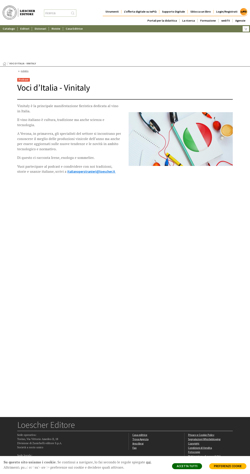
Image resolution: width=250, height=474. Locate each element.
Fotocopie (194, 417)
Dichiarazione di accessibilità (204, 421)
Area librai (137, 408)
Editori (24, 21)
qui (148, 462)
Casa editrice (139, 400)
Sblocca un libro (200, 4)
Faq (134, 413)
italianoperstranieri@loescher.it (91, 136)
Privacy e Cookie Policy (201, 400)
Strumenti (112, 4)
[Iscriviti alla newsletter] (48, 433)
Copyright (193, 408)
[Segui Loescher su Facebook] (20, 433)
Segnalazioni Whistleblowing (204, 404)
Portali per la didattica (162, 13)
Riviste (56, 21)
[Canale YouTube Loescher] (41, 433)
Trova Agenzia (140, 404)
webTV (225, 13)
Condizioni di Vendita (200, 413)
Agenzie (240, 13)
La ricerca (188, 13)
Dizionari (40, 21)
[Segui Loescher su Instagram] (27, 433)
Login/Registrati (226, 4)
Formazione (208, 13)
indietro (23, 36)
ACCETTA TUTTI (187, 466)
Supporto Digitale (173, 4)
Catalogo (9, 21)
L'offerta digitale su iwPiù (140, 4)
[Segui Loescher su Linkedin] (34, 433)
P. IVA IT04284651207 (29, 448)
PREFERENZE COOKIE (228, 466)
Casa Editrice (74, 21)
